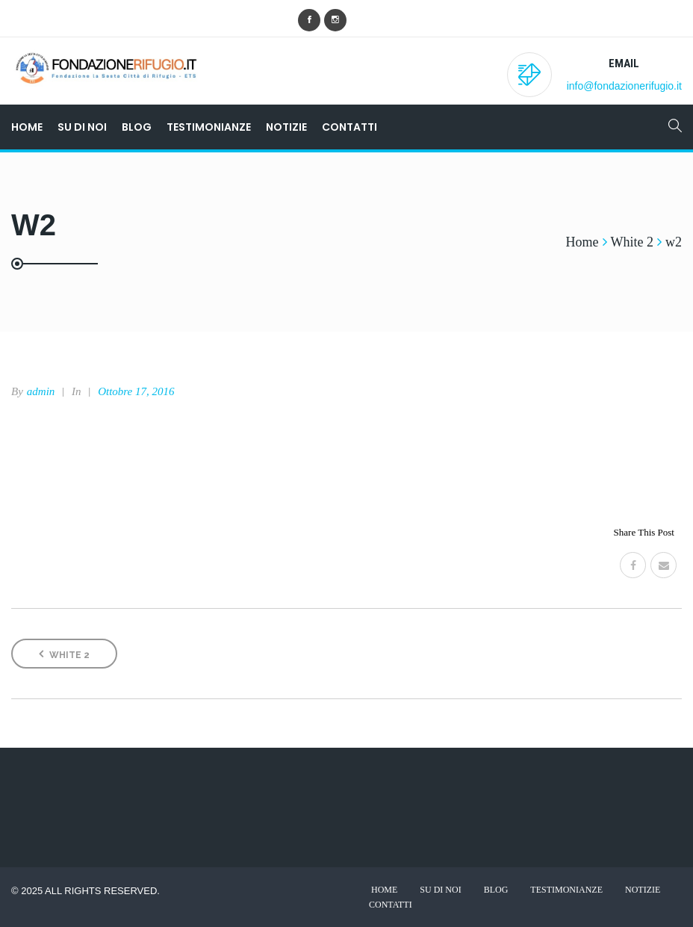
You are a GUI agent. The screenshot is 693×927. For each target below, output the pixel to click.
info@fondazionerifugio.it (624, 86)
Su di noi (82, 127)
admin (41, 391)
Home (27, 127)
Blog (137, 127)
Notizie (286, 127)
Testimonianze (209, 127)
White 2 (64, 654)
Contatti (349, 127)
